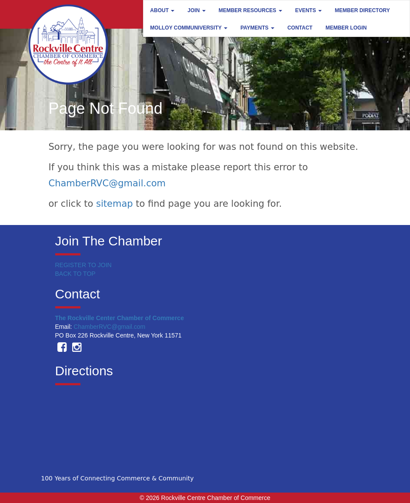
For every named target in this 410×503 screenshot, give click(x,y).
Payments (257, 28)
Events (308, 10)
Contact (300, 28)
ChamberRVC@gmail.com (107, 183)
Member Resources (250, 10)
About (162, 10)
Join (196, 10)
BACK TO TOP (75, 273)
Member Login (346, 28)
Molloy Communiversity (188, 28)
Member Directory (362, 10)
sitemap (114, 204)
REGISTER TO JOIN (83, 264)
